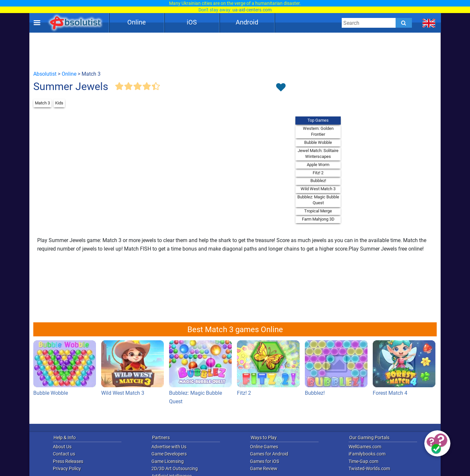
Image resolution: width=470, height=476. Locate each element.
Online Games (264, 446)
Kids (59, 102)
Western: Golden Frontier (318, 131)
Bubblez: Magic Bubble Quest (318, 199)
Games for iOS (264, 461)
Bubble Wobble (318, 142)
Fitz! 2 (318, 172)
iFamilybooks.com (367, 453)
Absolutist (44, 74)
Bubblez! (318, 180)
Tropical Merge (318, 210)
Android (247, 22)
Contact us (64, 453)
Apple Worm (318, 164)
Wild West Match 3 (318, 188)
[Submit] (404, 23)
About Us (62, 446)
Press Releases (68, 461)
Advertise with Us (168, 446)
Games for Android (269, 453)
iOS (192, 22)
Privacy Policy (67, 468)
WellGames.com (365, 446)
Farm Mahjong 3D (318, 219)
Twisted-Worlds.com (369, 468)
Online (136, 22)
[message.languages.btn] (429, 23)
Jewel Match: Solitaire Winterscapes (318, 153)
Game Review (263, 468)
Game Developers (169, 453)
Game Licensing (167, 461)
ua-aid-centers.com (252, 9)
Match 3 (42, 102)
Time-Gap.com (363, 461)
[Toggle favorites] (281, 88)
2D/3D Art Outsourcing (174, 468)
